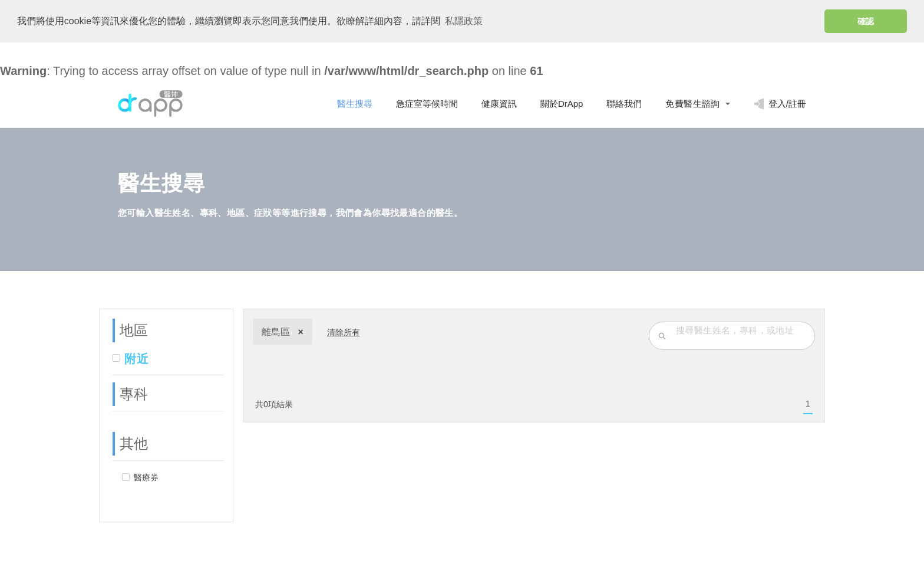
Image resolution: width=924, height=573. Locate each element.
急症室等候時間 (427, 104)
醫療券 (146, 477)
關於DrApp (561, 104)
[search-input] (742, 329)
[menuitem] (808, 404)
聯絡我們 (624, 104)
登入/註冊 (780, 103)
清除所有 (343, 332)
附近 (136, 358)
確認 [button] (865, 21)
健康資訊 (499, 104)
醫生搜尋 (354, 104)
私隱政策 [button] (464, 21)
